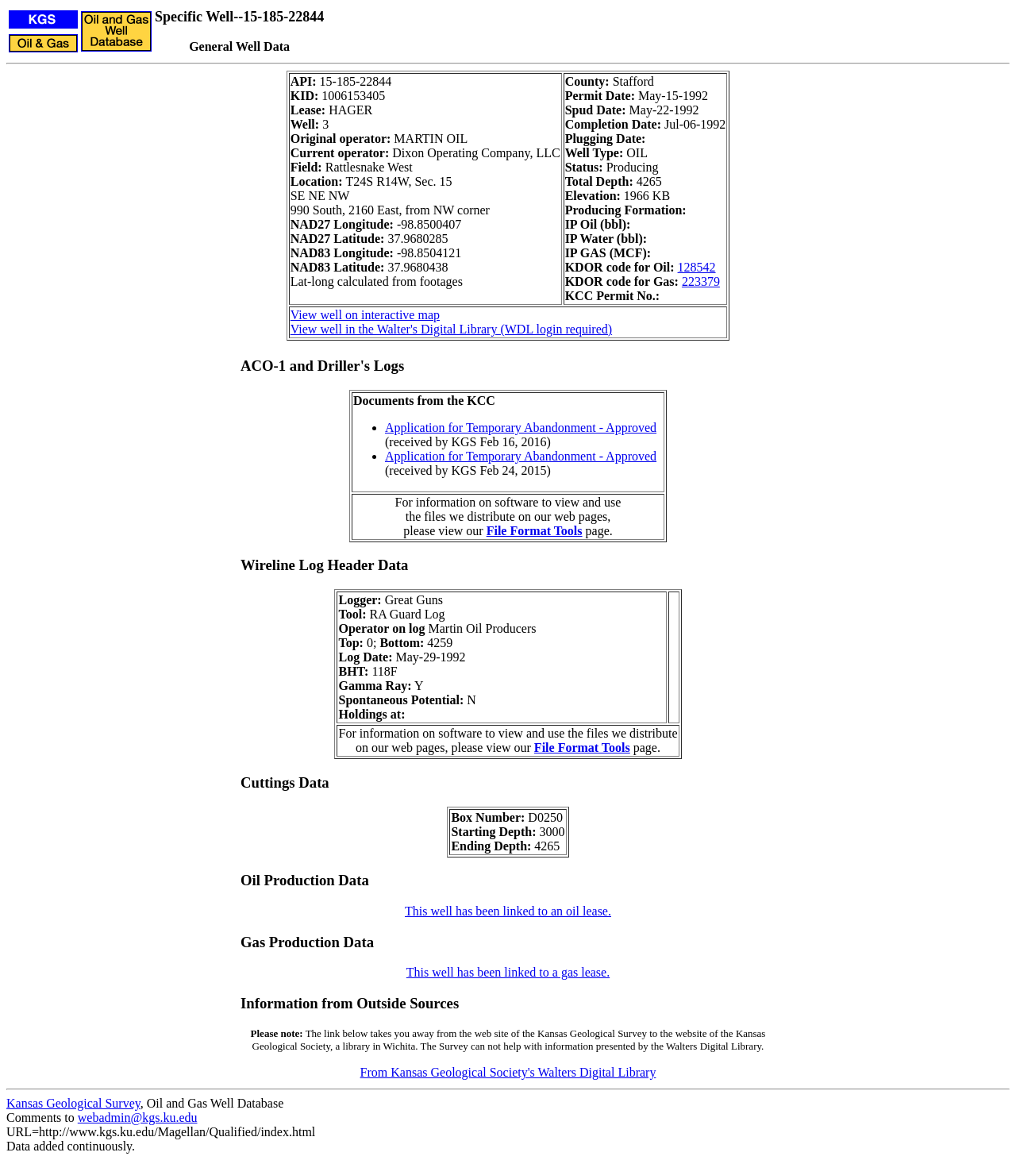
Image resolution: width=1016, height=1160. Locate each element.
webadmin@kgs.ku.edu (138, 1117)
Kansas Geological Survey (73, 1103)
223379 (701, 281)
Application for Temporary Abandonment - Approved (520, 427)
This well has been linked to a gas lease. (508, 972)
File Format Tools (535, 531)
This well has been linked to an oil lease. (508, 911)
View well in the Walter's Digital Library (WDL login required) (451, 329)
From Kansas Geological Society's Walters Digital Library (508, 1072)
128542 (697, 267)
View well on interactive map (365, 315)
